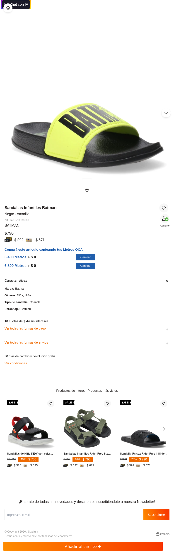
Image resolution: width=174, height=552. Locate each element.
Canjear (85, 257)
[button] (166, 112)
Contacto (164, 225)
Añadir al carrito (83, 546)
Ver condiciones (16, 363)
